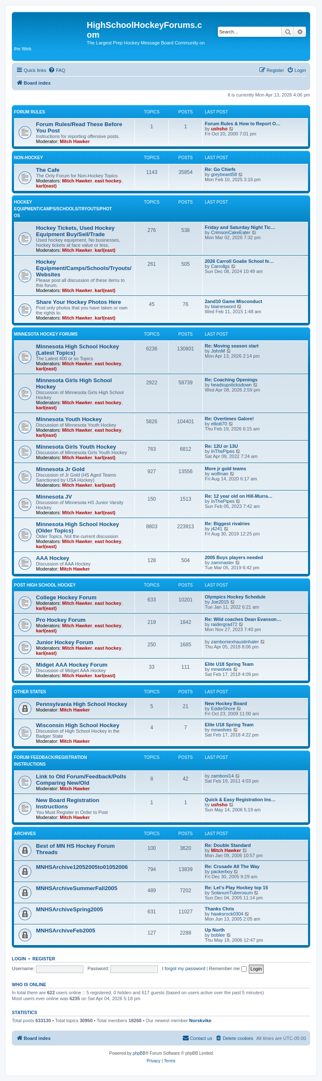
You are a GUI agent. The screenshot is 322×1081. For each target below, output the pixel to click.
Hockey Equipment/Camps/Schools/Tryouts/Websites (84, 268)
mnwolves (221, 669)
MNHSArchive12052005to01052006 (82, 867)
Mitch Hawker (75, 141)
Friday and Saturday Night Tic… (240, 227)
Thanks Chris (219, 908)
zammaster (222, 562)
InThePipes (223, 451)
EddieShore (223, 708)
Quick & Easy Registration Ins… (240, 799)
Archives (25, 833)
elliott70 (219, 423)
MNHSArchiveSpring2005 (69, 909)
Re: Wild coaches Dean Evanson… (243, 619)
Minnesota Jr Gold (60, 469)
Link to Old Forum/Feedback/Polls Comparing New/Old (81, 779)
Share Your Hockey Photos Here (78, 302)
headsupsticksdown (231, 384)
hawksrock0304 (227, 913)
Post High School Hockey (45, 585)
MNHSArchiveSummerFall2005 (76, 888)
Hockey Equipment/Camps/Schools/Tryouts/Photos (63, 209)
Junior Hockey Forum (65, 642)
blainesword (223, 306)
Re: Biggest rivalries (227, 523)
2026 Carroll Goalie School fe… (239, 261)
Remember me (228, 968)
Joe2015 (220, 601)
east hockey (108, 180)
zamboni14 (222, 775)
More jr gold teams (225, 468)
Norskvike (200, 1020)
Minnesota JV (54, 497)
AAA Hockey (52, 558)
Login (19, 958)
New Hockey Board (226, 703)
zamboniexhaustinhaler (235, 641)
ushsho (219, 128)
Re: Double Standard (228, 845)
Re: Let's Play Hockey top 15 (236, 887)
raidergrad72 (224, 624)
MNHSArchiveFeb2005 (65, 930)
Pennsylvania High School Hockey (81, 704)
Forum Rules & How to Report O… (243, 123)
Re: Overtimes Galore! (229, 418)
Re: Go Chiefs (220, 169)
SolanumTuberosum (232, 892)
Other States (30, 691)
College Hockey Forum (66, 597)
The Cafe (48, 170)
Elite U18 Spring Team (229, 664)
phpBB (139, 1053)
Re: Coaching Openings (231, 379)
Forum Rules (29, 112)
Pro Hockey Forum (60, 620)
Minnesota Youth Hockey (69, 419)
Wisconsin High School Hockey (77, 725)
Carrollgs (220, 266)
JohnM (218, 350)
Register (44, 958)
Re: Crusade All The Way (232, 866)
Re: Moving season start (232, 345)
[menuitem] (56, 70)
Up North (215, 929)
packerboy (222, 871)
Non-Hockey (28, 157)
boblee (218, 935)
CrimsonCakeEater (230, 232)
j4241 (217, 528)
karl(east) (46, 185)
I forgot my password (183, 968)
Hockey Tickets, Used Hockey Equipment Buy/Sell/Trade (75, 231)
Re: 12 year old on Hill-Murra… (238, 496)
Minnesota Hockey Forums (45, 334)
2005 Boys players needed (234, 557)
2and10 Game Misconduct (233, 301)
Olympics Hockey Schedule (235, 596)
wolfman (219, 473)
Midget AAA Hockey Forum (71, 665)
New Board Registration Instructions (67, 803)
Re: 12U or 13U (221, 446)
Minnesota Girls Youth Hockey (76, 447)
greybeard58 (224, 174)
